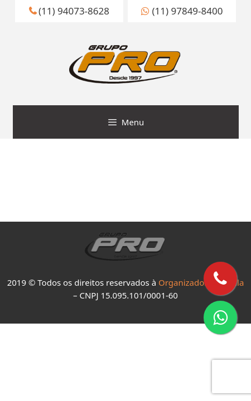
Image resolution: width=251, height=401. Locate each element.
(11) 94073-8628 (69, 10)
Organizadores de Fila (201, 282)
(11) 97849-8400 (182, 10)
